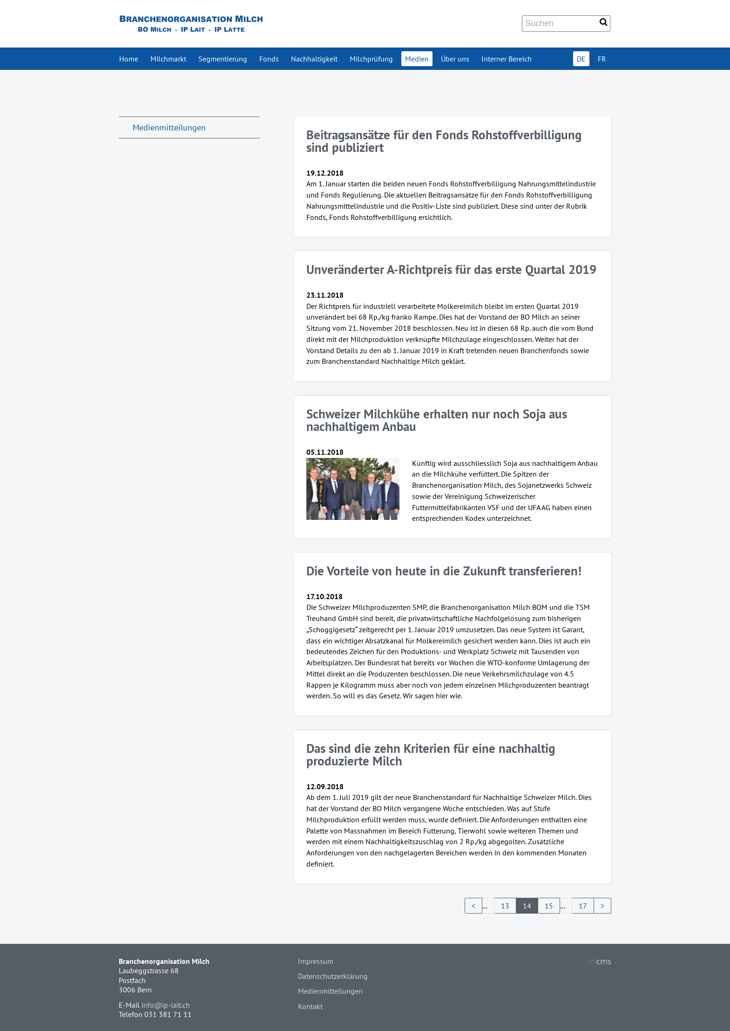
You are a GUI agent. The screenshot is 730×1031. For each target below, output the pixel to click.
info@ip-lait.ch (166, 1005)
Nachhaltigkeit (314, 58)
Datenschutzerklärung (333, 976)
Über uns (455, 58)
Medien (417, 58)
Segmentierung (222, 58)
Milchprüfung (371, 58)
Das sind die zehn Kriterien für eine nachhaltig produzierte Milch (430, 754)
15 (549, 905)
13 (505, 905)
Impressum (315, 961)
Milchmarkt (168, 58)
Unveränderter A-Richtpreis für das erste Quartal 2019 (451, 269)
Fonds (269, 58)
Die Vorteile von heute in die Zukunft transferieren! (443, 571)
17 (583, 905)
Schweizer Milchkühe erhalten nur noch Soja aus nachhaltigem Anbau (436, 420)
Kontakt (310, 1006)
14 (527, 905)
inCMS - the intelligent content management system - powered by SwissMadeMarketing (599, 962)
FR (602, 58)
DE (581, 58)
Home (128, 58)
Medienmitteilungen (169, 127)
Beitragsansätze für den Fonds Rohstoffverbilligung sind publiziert (443, 141)
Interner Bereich (506, 58)
